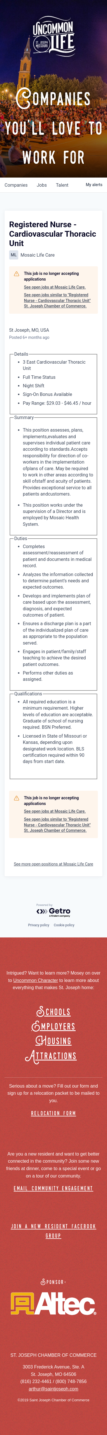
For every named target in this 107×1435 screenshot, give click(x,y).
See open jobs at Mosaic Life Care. (55, 287)
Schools (53, 1012)
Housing (53, 1041)
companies (16, 185)
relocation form (53, 1114)
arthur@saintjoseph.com (53, 1388)
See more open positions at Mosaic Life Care (53, 864)
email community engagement (53, 1189)
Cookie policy (64, 925)
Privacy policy (38, 925)
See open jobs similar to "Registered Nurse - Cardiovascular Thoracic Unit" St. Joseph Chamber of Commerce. (57, 300)
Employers (53, 1027)
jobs (42, 185)
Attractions (53, 1056)
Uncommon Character (35, 980)
